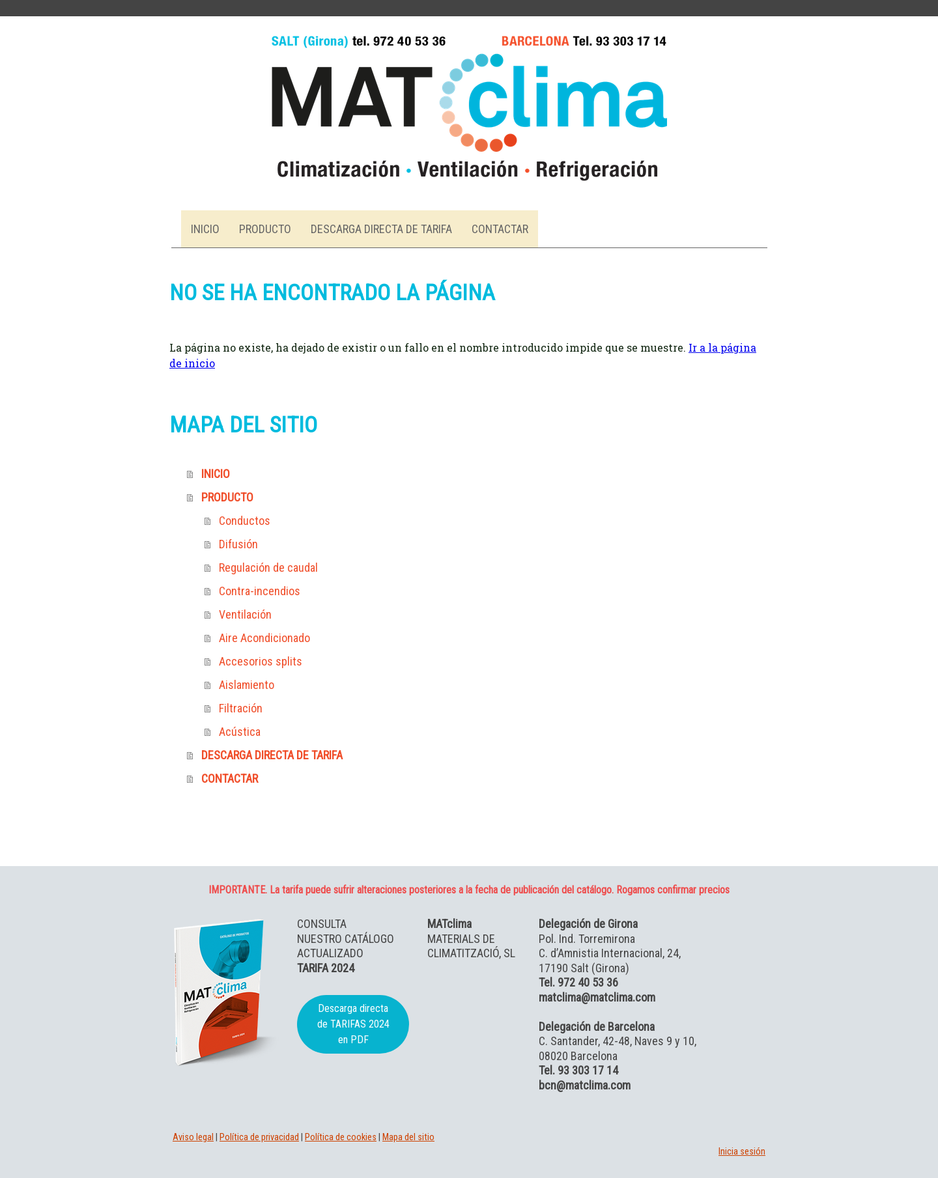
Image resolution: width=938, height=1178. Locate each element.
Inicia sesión (741, 1151)
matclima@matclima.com (597, 997)
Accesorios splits (260, 661)
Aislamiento (246, 685)
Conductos (244, 520)
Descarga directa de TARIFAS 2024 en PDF (353, 1024)
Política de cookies (341, 1137)
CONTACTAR (500, 229)
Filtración (241, 708)
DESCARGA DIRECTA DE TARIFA (381, 229)
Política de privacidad (259, 1137)
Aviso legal (193, 1137)
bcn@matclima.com (585, 1085)
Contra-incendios (259, 591)
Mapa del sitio (408, 1137)
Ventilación (245, 614)
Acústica (240, 731)
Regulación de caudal (268, 567)
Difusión (238, 544)
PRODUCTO (265, 229)
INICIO (205, 229)
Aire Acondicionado (264, 638)
